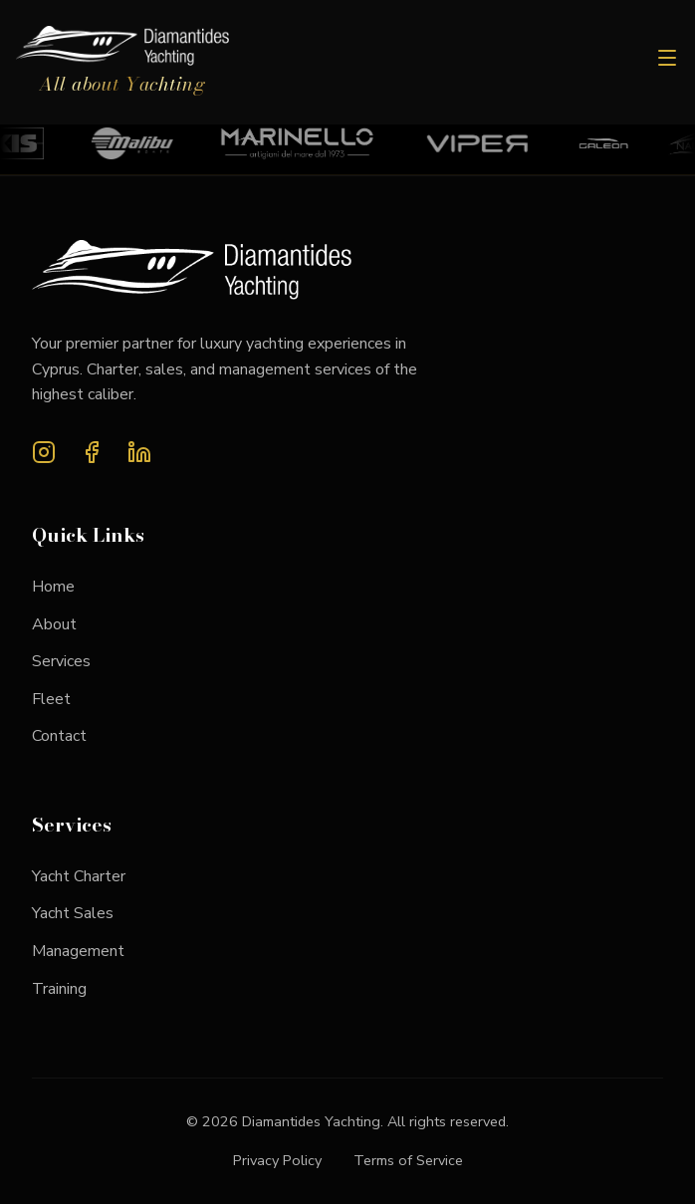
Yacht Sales (73, 913)
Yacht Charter (78, 876)
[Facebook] (92, 456)
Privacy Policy (277, 1160)
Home (53, 587)
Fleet (51, 699)
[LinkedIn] (139, 456)
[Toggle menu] (667, 62)
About (54, 624)
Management (78, 951)
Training (59, 989)
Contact (59, 736)
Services (61, 661)
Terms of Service (408, 1160)
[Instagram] (44, 456)
